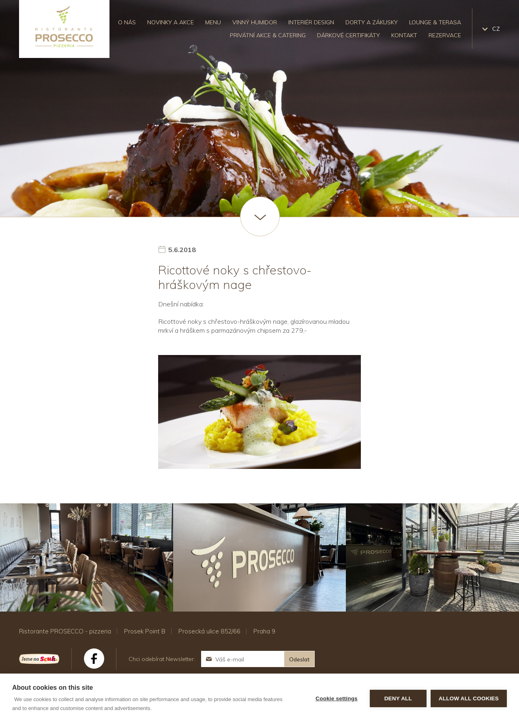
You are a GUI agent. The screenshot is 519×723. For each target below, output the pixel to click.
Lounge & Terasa (435, 22)
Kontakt (404, 35)
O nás (127, 22)
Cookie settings (336, 698)
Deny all (398, 698)
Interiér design (311, 22)
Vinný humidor (254, 22)
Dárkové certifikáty (348, 35)
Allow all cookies (469, 698)
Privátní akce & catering (268, 35)
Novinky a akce (170, 22)
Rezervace (445, 35)
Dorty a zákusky (371, 22)
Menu (213, 22)
